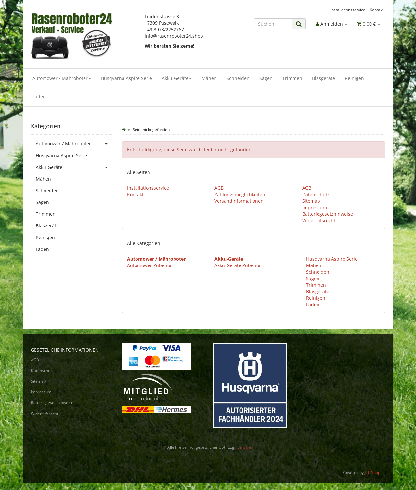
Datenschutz (316, 194)
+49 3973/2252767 (164, 29)
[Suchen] (273, 23)
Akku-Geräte (177, 78)
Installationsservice (348, 9)
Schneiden (238, 78)
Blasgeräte (323, 78)
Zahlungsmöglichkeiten (239, 194)
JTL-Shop (372, 472)
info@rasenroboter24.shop (174, 36)
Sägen (266, 78)
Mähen (209, 78)
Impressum (314, 207)
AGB (219, 188)
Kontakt (377, 9)
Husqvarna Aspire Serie (126, 78)
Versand (244, 447)
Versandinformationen (239, 201)
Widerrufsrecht (318, 220)
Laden (39, 96)
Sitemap (311, 201)
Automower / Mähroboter (61, 78)
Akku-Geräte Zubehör (237, 265)
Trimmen (292, 78)
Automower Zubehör (149, 265)
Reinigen (354, 78)
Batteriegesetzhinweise (327, 214)
